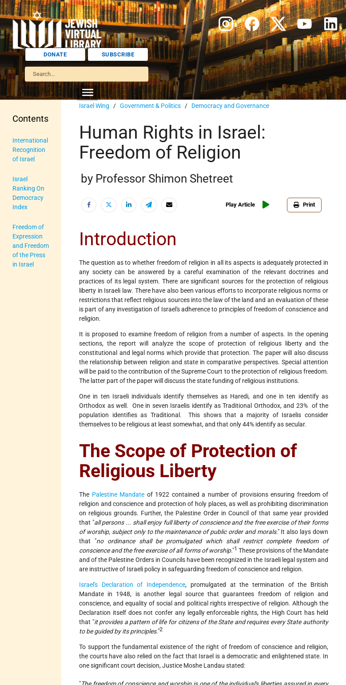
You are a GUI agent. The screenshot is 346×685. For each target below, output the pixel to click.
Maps (20, 288)
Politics (22, 337)
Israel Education (26, 234)
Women (22, 485)
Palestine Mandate (118, 494)
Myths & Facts (23, 313)
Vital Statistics (25, 461)
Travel (20, 406)
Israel (20, 209)
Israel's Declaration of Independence (132, 584)
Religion (23, 357)
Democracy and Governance (230, 105)
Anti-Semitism (25, 145)
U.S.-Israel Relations (26, 431)
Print (306, 204)
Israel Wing (94, 105)
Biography (26, 169)
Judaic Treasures (26, 263)
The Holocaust (26, 382)
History (22, 189)
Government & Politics (150, 105)
